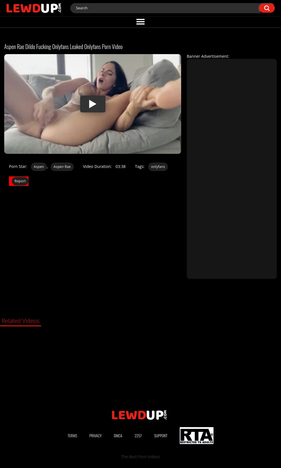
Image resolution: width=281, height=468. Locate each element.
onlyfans (158, 166)
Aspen (39, 166)
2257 (138, 435)
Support (161, 435)
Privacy (95, 435)
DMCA (118, 435)
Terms (72, 435)
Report (20, 181)
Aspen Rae (62, 166)
